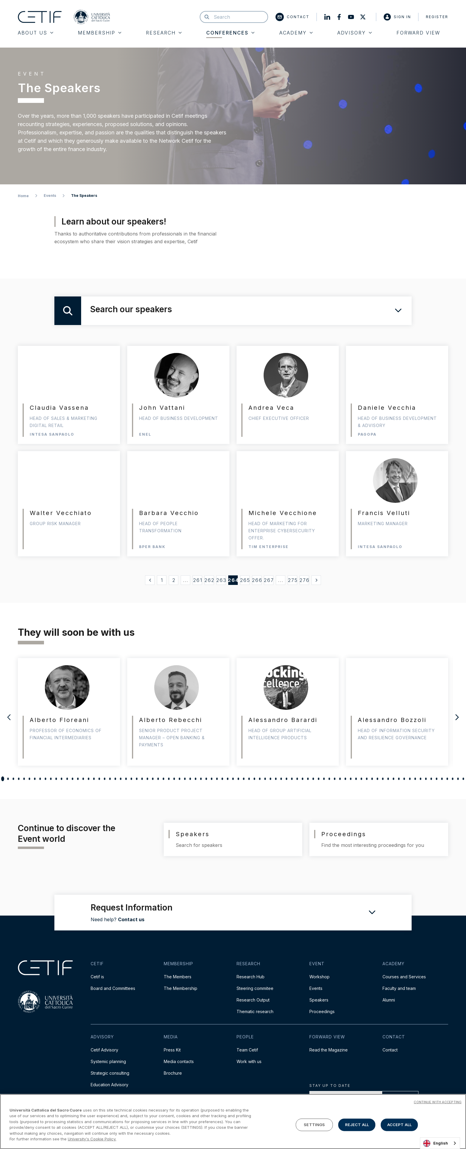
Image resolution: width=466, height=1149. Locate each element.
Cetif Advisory (104, 1049)
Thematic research (255, 1011)
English (435, 1143)
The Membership (180, 988)
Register (437, 17)
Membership (99, 32)
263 (221, 580)
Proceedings (322, 1011)
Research (164, 32)
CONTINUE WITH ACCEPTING (438, 1102)
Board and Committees (113, 988)
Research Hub (251, 976)
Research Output (253, 999)
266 (257, 580)
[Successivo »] (316, 580)
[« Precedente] (150, 580)
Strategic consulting (110, 1073)
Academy (296, 32)
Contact (292, 17)
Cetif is (97, 976)
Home (23, 196)
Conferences (230, 32)
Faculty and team (399, 988)
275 (292, 580)
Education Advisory (109, 1084)
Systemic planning (108, 1061)
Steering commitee (255, 988)
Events (50, 195)
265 (245, 580)
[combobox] (440, 1143)
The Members (177, 976)
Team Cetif (247, 1049)
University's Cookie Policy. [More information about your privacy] (92, 1139)
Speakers (318, 999)
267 (268, 580)
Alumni (388, 999)
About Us (35, 32)
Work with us (249, 1061)
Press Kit (172, 1049)
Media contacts (179, 1061)
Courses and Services (404, 976)
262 (209, 580)
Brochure (173, 1073)
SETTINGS (314, 1124)
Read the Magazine (328, 1049)
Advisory (354, 32)
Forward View (418, 32)
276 (304, 580)
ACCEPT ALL (399, 1124)
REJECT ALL (357, 1124)
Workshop (319, 976)
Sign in (397, 17)
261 (197, 580)
